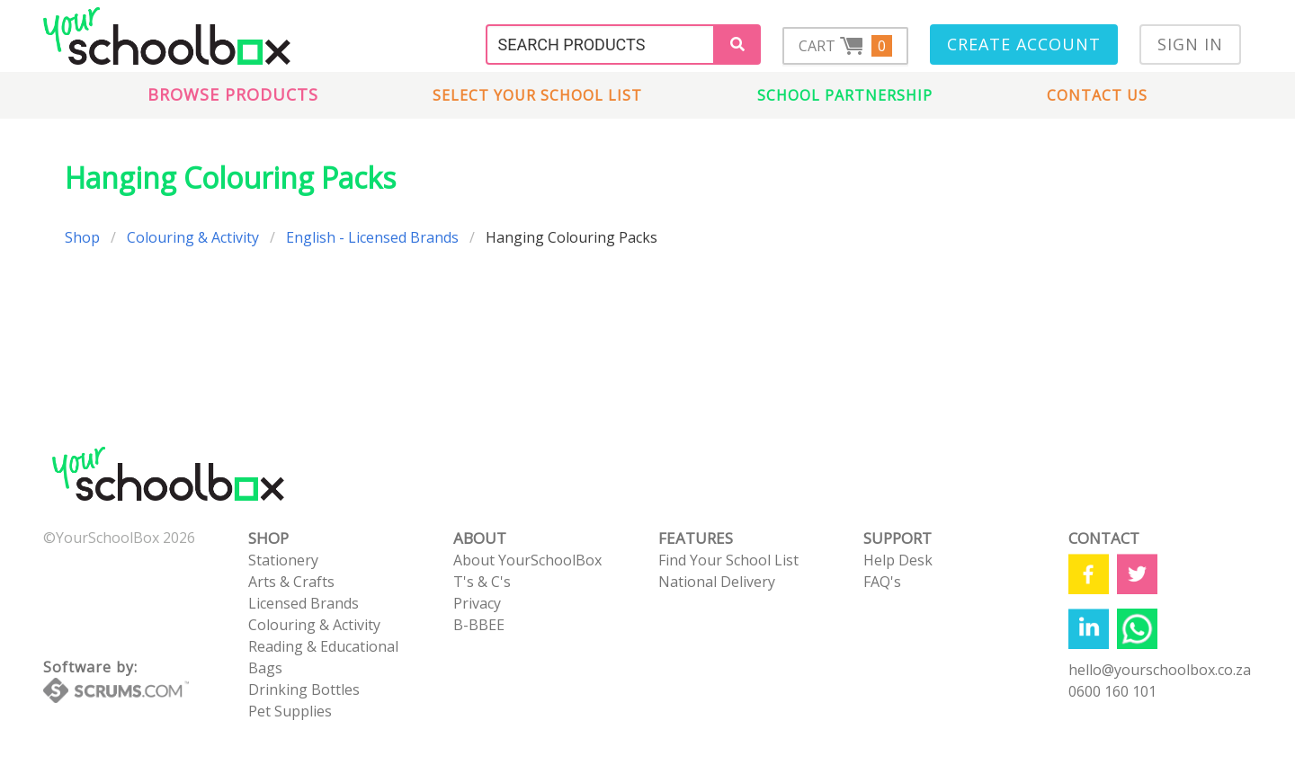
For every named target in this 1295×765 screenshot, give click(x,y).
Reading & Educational (323, 646)
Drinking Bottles (304, 689)
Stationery (283, 560)
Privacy (477, 603)
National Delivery (716, 582)
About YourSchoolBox (527, 560)
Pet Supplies (290, 711)
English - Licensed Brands (372, 237)
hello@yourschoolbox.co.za (1159, 670)
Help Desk (898, 560)
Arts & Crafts (291, 582)
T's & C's (482, 582)
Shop (82, 237)
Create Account (1024, 44)
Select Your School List (537, 95)
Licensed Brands (303, 603)
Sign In (1190, 44)
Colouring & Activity (193, 237)
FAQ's (882, 582)
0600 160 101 (1112, 691)
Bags (265, 668)
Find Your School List (728, 560)
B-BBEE (479, 625)
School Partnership (845, 95)
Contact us (1097, 95)
